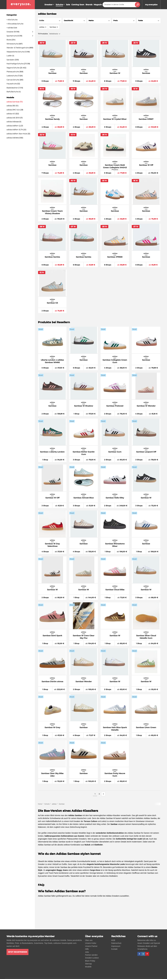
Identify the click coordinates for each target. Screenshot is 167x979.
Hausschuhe (12, 84)
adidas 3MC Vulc (13, 110)
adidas (54, 804)
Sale (68, 4)
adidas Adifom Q (13, 126)
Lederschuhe (12, 76)
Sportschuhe (12, 36)
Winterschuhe (12, 44)
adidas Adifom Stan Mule (17, 134)
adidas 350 (11, 106)
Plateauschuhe (13, 72)
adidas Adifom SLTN (15, 130)
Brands (89, 4)
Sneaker (49, 4)
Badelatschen (12, 88)
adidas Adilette (13, 138)
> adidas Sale (12, 28)
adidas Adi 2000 (13, 118)
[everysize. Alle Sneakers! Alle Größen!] (21, 4)
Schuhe (47, 804)
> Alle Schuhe (12, 20)
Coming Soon (77, 4)
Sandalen (10, 60)
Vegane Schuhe (13, 68)
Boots (9, 40)
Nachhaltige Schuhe (15, 64)
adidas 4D (11, 114)
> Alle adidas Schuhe (15, 24)
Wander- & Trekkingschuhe (18, 48)
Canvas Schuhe (13, 80)
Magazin (98, 4)
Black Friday (90, 961)
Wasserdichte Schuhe (15, 52)
